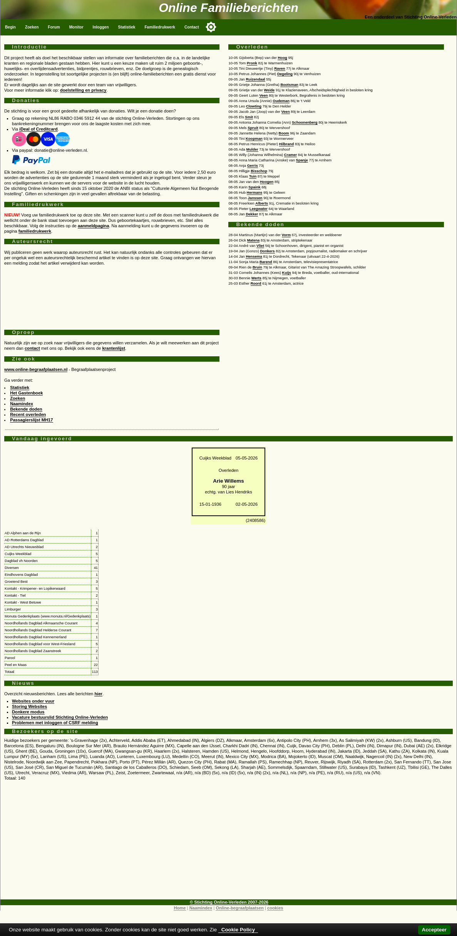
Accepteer (434, 930)
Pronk (252, 63)
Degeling (285, 74)
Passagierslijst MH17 (31, 420)
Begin (10, 27)
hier (98, 693)
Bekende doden (26, 409)
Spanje (302, 160)
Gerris (252, 165)
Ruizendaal (255, 79)
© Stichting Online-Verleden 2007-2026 (229, 902)
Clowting (253, 106)
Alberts (261, 203)
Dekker (252, 214)
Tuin (252, 176)
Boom (284, 133)
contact (32, 348)
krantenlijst (113, 348)
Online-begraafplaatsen (239, 908)
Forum (54, 27)
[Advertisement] (112, 295)
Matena (253, 240)
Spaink (254, 187)
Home (180, 908)
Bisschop (259, 171)
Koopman (254, 138)
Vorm (286, 235)
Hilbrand (286, 144)
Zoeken (32, 27)
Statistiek (127, 27)
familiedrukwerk (34, 231)
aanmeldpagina (93, 225)
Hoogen (266, 181)
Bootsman (289, 84)
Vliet (260, 245)
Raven (279, 68)
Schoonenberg (305, 122)
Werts (256, 278)
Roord (256, 283)
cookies (275, 908)
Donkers (267, 251)
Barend (265, 262)
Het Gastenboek (26, 393)
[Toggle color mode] (211, 27)
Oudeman (281, 101)
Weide (269, 90)
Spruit (253, 128)
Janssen (255, 198)
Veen (263, 95)
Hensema (254, 256)
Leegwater (258, 208)
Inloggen (101, 27)
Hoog (282, 57)
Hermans (255, 192)
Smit (249, 117)
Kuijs (286, 272)
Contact (191, 27)
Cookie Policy (238, 930)
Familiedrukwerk (159, 27)
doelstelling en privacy (83, 90)
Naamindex (21, 403)
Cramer (290, 155)
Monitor (76, 27)
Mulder (252, 149)
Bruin (257, 267)
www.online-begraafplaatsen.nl (35, 369)
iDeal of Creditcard (38, 129)
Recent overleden (28, 414)
